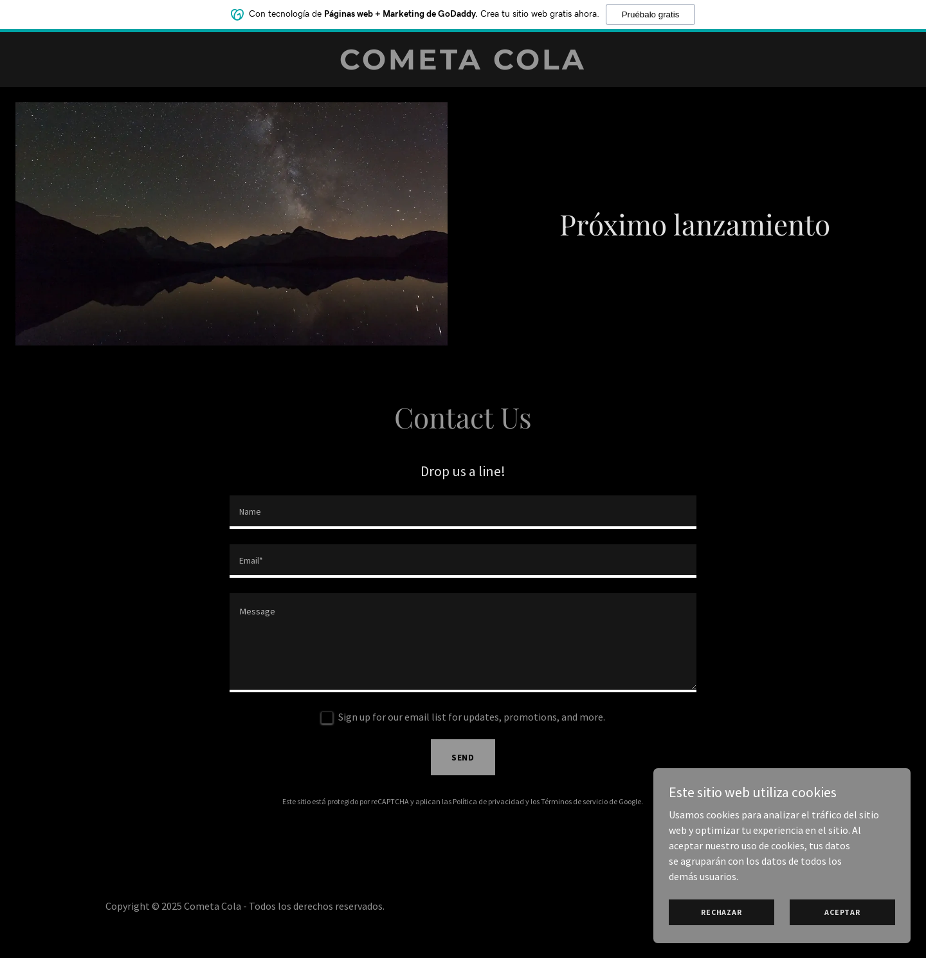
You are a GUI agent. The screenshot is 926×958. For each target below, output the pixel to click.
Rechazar (721, 912)
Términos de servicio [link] (574, 801)
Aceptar (842, 912)
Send (463, 757)
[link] (462, 65)
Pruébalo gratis (651, 14)
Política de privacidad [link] (488, 801)
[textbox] (463, 512)
